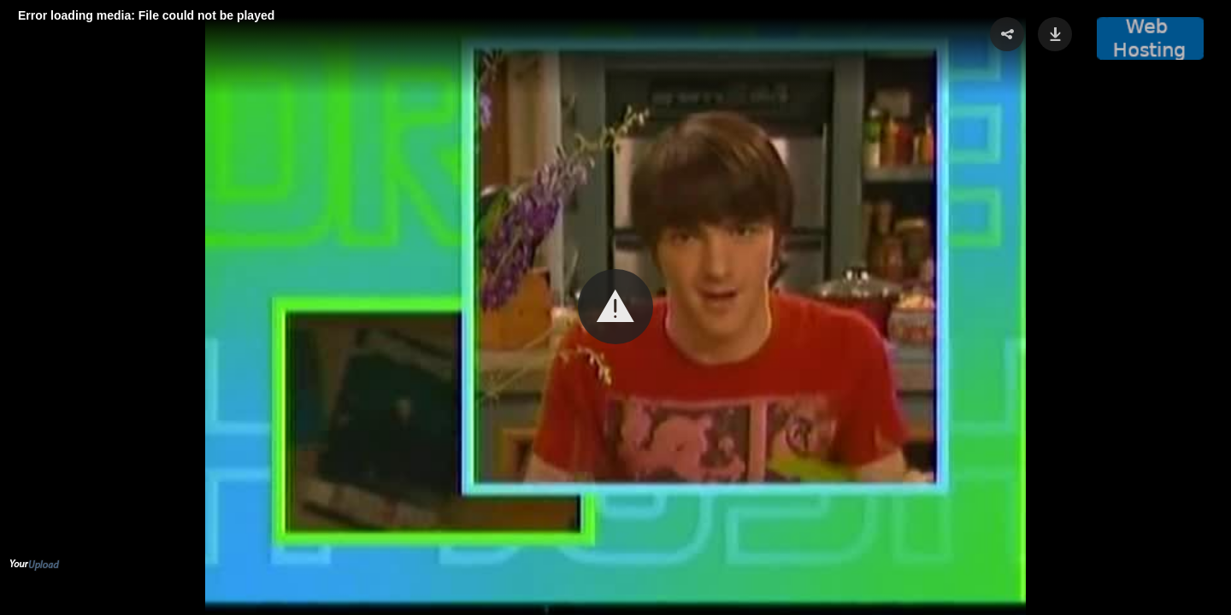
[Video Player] (615, 307)
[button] (615, 306)
